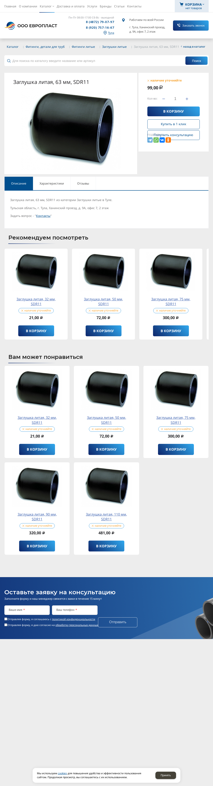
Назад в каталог (194, 46)
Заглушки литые (114, 47)
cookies (62, 773)
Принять (166, 775)
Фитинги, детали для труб (45, 47)
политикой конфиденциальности (73, 619)
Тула (111, 33)
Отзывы (83, 183)
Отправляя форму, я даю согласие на (52, 625)
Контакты (43, 216)
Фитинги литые (83, 47)
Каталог (12, 47)
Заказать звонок (193, 25)
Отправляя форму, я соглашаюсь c (51, 619)
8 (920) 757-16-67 (100, 27)
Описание (18, 183)
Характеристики (52, 183)
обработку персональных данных (76, 625)
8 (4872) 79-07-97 (100, 22)
